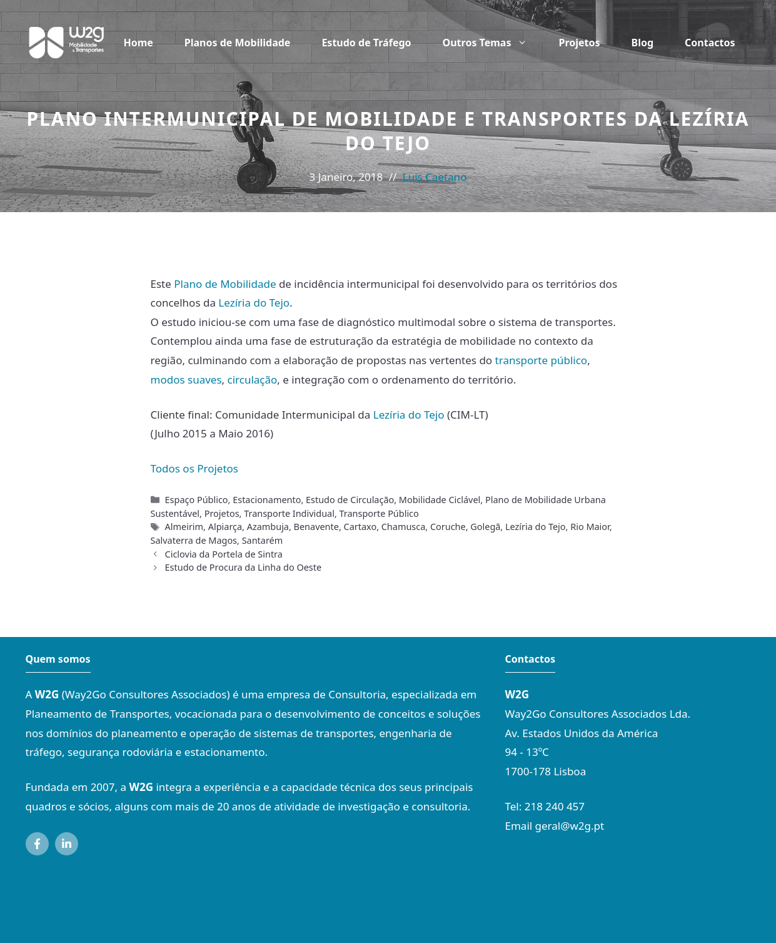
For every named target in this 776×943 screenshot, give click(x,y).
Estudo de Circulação (350, 500)
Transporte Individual (289, 513)
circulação (253, 379)
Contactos (710, 42)
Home (138, 42)
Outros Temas (493, 42)
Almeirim (184, 527)
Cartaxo (360, 527)
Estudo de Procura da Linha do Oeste (243, 567)
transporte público (541, 360)
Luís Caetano (435, 177)
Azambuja (268, 527)
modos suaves (186, 379)
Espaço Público (196, 500)
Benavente (316, 527)
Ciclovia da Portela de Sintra (224, 554)
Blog (643, 42)
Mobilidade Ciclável (439, 500)
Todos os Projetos (195, 468)
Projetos (579, 42)
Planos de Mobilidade (237, 42)
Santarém (262, 540)
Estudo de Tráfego (366, 42)
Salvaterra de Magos (194, 540)
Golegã (485, 527)
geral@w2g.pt (570, 825)
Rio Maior (590, 527)
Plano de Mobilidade (225, 284)
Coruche (448, 527)
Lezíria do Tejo (254, 302)
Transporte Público (379, 513)
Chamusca (403, 527)
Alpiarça (225, 527)
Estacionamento (267, 500)
